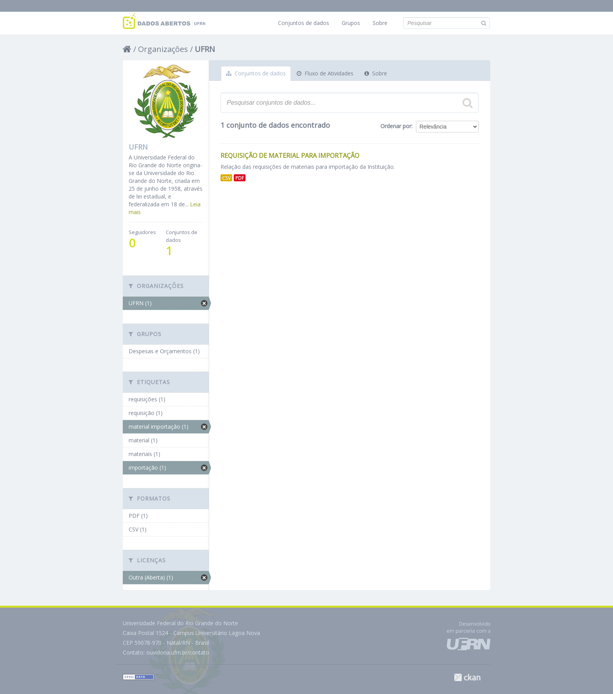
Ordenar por (395, 126)
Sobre (380, 23)
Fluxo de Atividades (325, 73)
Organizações (163, 49)
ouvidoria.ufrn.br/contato (177, 652)
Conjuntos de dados (303, 23)
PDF (239, 178)
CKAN (467, 677)
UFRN (205, 49)
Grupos (351, 23)
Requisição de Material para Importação (289, 155)
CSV (226, 178)
